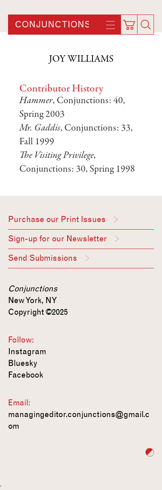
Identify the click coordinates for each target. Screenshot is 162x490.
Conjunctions (52, 24)
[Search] (145, 24)
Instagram (27, 351)
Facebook (25, 375)
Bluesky (22, 363)
